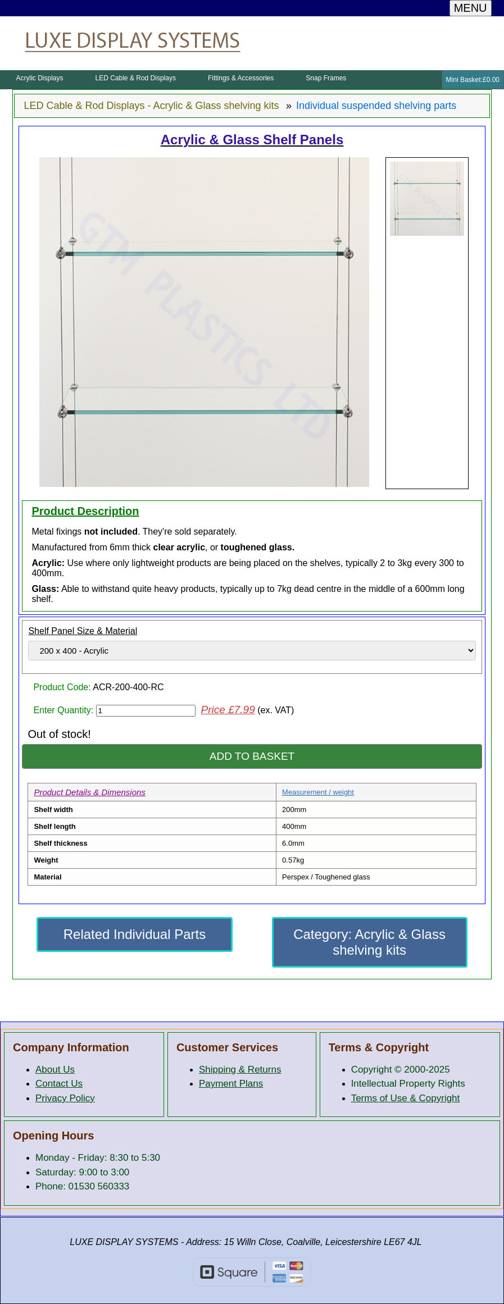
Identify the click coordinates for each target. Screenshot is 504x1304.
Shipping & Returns (240, 1069)
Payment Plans (231, 1083)
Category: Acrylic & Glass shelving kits (369, 942)
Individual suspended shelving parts (376, 105)
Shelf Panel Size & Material (82, 631)
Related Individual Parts (134, 934)
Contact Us (59, 1083)
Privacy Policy (65, 1098)
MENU (470, 8)
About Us (55, 1069)
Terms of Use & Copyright (405, 1098)
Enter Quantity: (64, 710)
